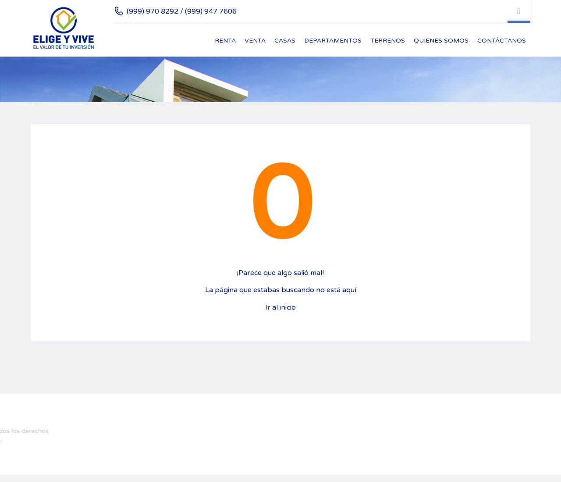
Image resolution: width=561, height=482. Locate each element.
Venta (255, 40)
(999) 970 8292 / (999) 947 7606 (182, 11)
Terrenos (387, 40)
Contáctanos (501, 40)
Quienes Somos (441, 40)
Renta (225, 40)
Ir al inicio (280, 307)
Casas (284, 40)
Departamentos (333, 40)
